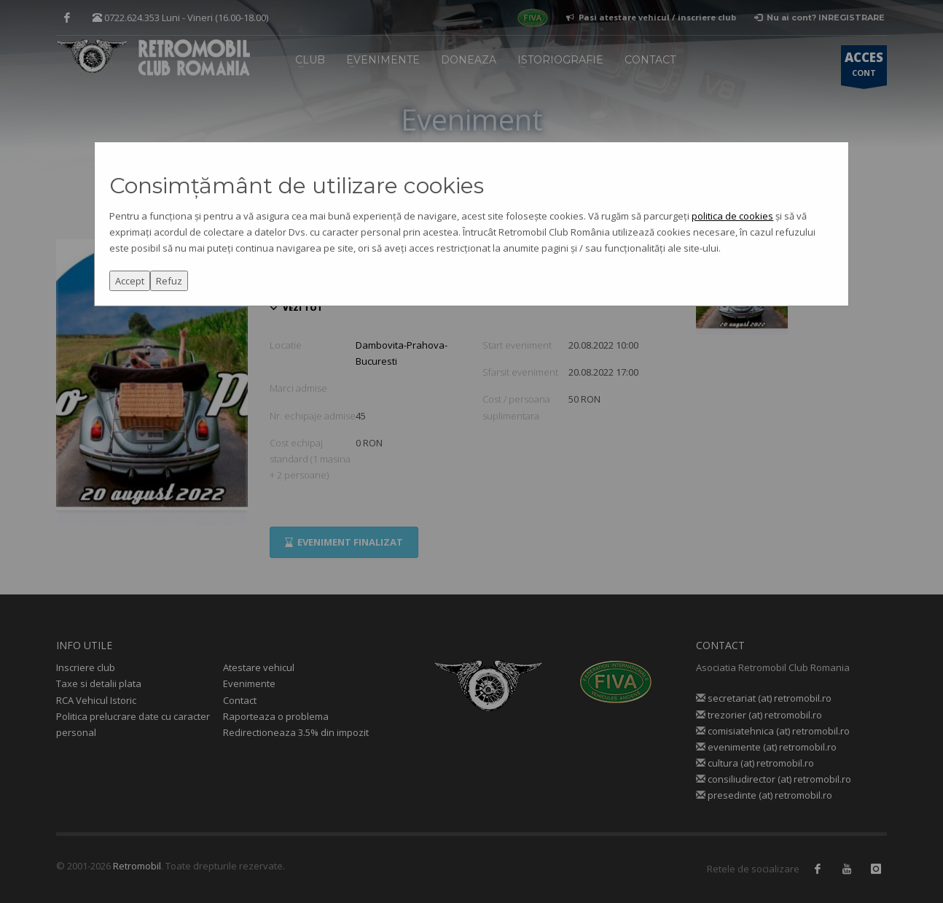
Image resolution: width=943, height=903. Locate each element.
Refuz (169, 280)
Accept (129, 280)
